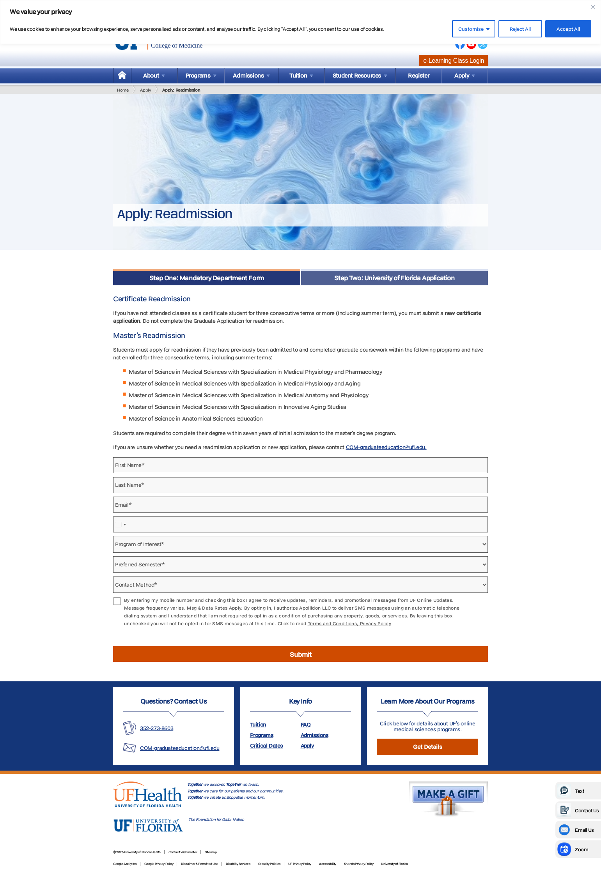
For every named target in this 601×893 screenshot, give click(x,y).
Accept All (568, 29)
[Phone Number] (300, 524)
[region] (300, 22)
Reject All (520, 29)
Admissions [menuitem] (248, 75)
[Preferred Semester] (300, 564)
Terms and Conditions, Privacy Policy (350, 623)
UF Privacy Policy (299, 864)
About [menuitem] (151, 75)
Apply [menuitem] (461, 75)
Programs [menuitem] (198, 75)
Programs (261, 735)
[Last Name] (300, 485)
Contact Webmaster (182, 852)
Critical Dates (266, 745)
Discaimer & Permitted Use (199, 864)
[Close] (592, 6)
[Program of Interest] (300, 544)
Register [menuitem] (418, 75)
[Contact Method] (300, 584)
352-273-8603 (156, 728)
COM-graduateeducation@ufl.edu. (386, 447)
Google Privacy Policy (159, 864)
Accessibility (327, 864)
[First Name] (300, 465)
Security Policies (269, 864)
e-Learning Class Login (453, 60)
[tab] (206, 277)
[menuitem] (122, 75)
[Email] (300, 505)
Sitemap (210, 852)
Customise (471, 29)
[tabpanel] (300, 473)
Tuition (258, 724)
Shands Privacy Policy (359, 864)
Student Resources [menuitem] (357, 75)
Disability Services (238, 864)
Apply (145, 90)
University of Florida (394, 864)
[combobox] (120, 524)
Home (122, 90)
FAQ (305, 724)
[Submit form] (300, 654)
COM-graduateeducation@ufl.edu (179, 748)
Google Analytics (125, 864)
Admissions (314, 735)
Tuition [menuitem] (298, 75)
